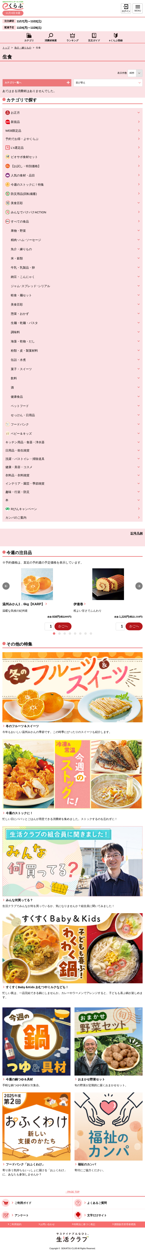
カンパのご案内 (15, 517)
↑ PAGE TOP (72, 1191)
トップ (6, 47)
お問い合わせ (47, 1224)
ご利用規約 (15, 1224)
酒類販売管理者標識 (125, 1224)
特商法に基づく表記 (84, 1224)
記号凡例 (137, 533)
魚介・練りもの (22, 47)
